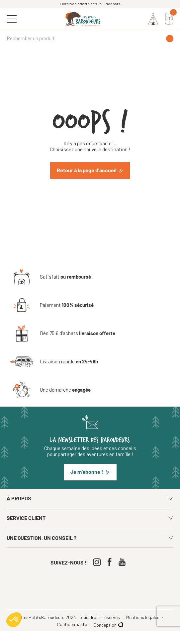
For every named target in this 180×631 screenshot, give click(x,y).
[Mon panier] (169, 19)
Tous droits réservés (100, 617)
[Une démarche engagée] (50, 390)
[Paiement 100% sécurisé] (52, 305)
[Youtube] (124, 562)
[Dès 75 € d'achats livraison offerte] (62, 333)
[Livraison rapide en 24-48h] (54, 361)
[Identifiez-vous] (153, 19)
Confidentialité (72, 624)
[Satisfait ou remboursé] (50, 277)
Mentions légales (143, 617)
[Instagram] (98, 562)
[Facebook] (111, 562)
